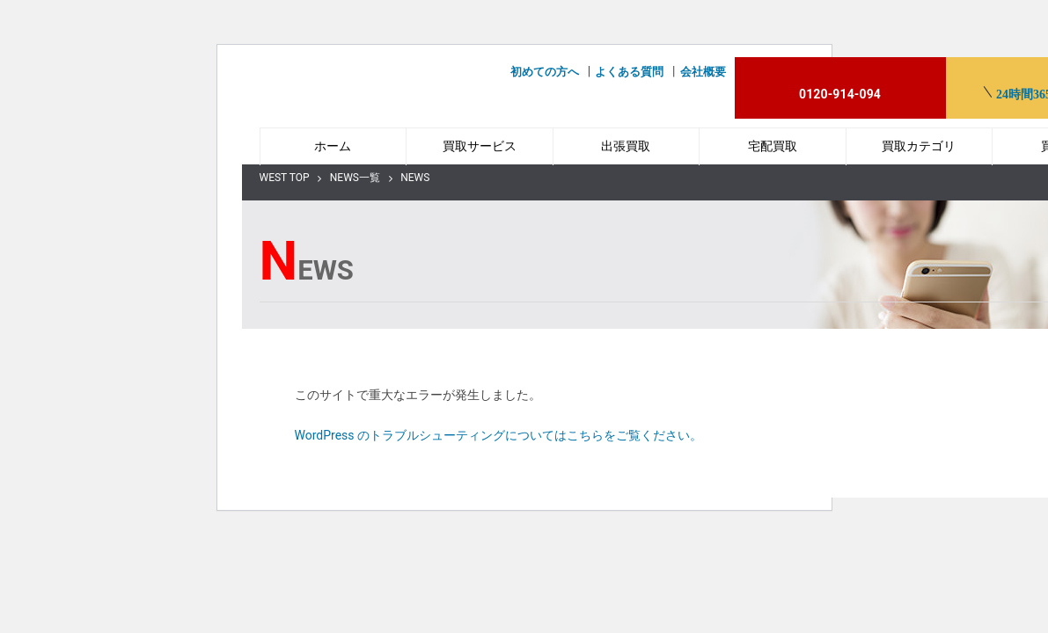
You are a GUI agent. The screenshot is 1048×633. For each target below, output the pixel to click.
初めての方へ (544, 71)
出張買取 (625, 146)
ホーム (332, 146)
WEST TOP (285, 177)
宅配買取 (772, 146)
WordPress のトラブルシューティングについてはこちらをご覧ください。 (499, 435)
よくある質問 (629, 71)
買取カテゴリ (919, 146)
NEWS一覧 (355, 177)
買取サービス (480, 146)
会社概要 (703, 71)
